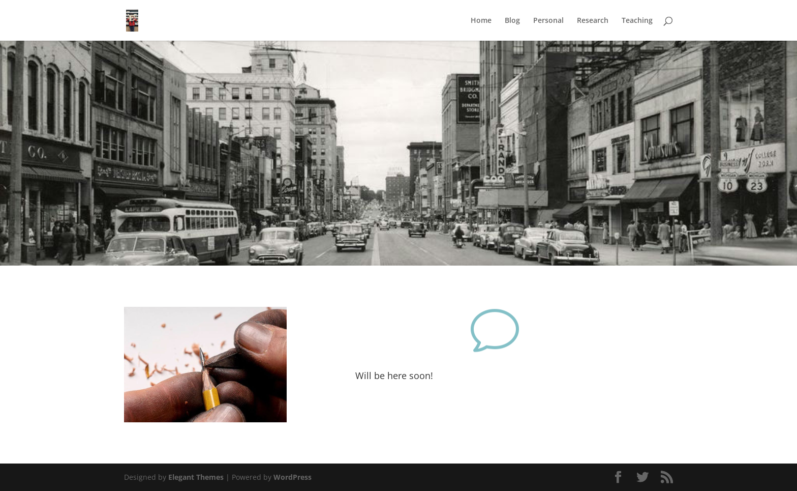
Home (481, 21)
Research (592, 21)
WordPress (292, 477)
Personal (548, 21)
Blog (512, 21)
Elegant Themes (196, 477)
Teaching (637, 21)
